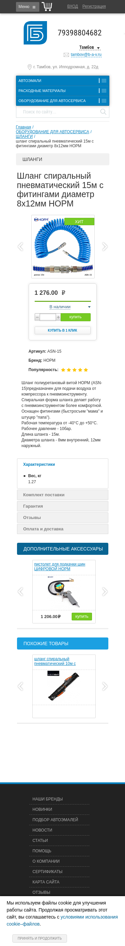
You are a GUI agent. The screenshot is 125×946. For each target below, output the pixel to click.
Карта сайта (46, 882)
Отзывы (32, 517)
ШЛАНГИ (24, 136)
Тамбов (86, 47)
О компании (46, 861)
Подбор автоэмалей (55, 820)
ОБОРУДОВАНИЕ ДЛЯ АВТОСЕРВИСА (52, 132)
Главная (23, 127)
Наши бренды (48, 799)
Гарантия (33, 506)
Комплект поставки (44, 494)
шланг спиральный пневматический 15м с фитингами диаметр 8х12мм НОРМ (55, 143)
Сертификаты (48, 871)
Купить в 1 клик (62, 330)
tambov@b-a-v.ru (86, 54)
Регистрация (94, 6)
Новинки (42, 809)
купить (75, 317)
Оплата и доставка (43, 528)
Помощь (42, 851)
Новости (42, 830)
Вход (72, 6)
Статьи (40, 840)
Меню (24, 6)
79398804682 (80, 32)
